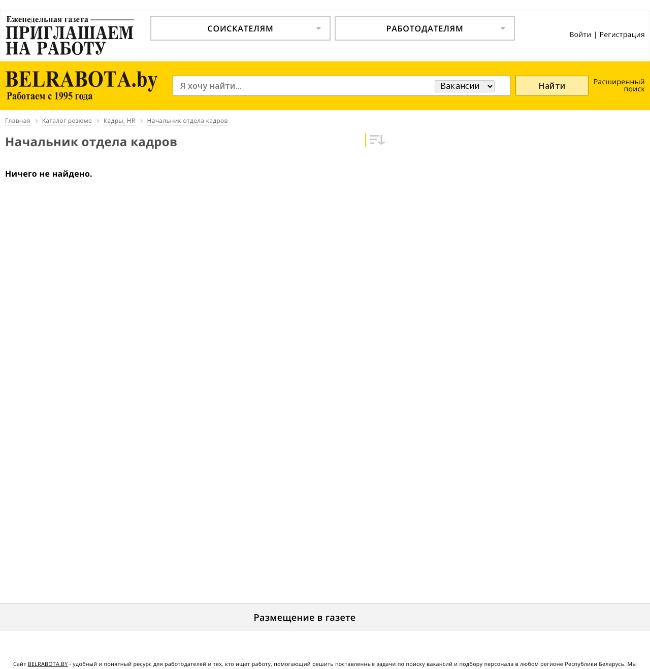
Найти (552, 85)
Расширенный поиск (619, 85)
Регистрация (622, 35)
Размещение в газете (305, 618)
